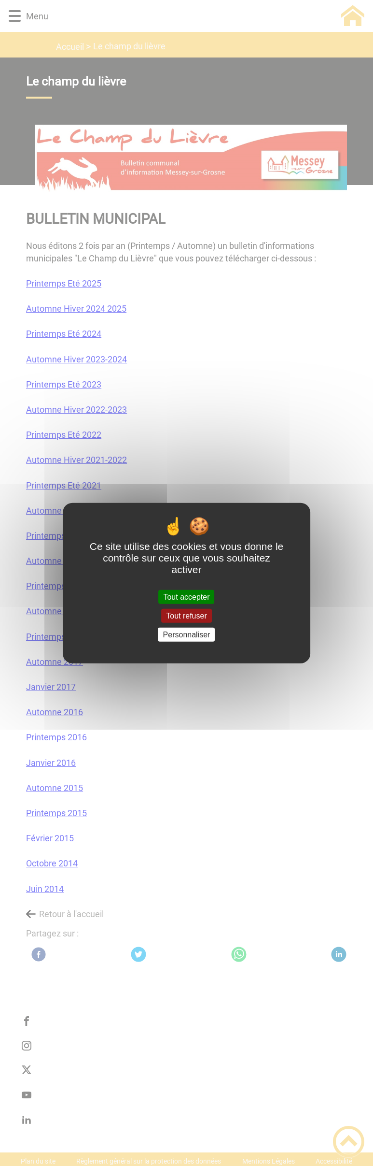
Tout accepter (186, 596)
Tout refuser (186, 615)
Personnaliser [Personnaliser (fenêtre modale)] (186, 635)
